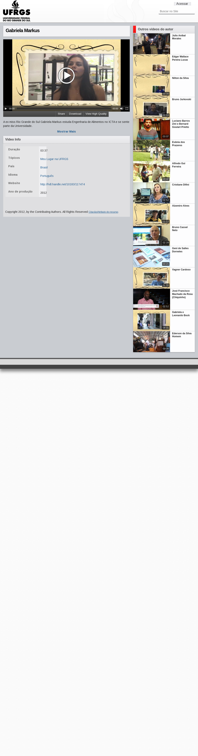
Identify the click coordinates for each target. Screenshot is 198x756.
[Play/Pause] (5, 108)
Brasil (44, 167)
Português (47, 175)
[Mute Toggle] (121, 108)
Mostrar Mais (66, 131)
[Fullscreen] (127, 108)
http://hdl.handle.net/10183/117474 (62, 184)
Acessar (182, 3)
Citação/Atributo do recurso (103, 212)
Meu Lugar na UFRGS (54, 159)
